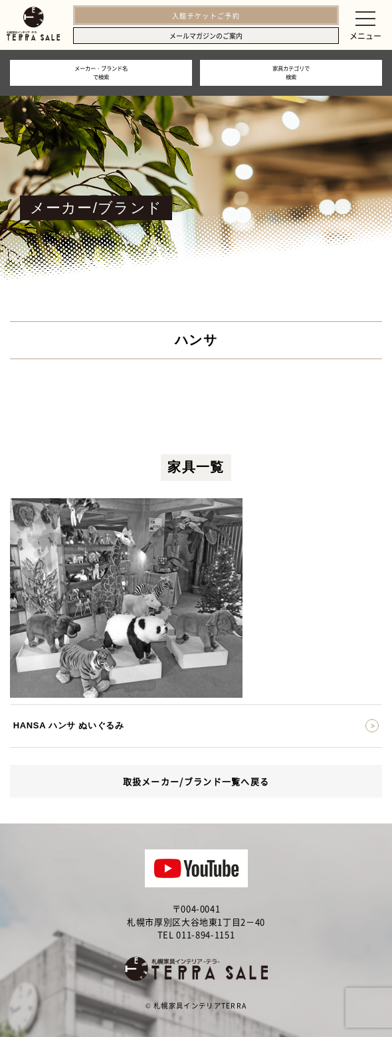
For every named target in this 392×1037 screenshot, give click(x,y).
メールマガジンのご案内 (206, 36)
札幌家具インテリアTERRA (199, 1005)
